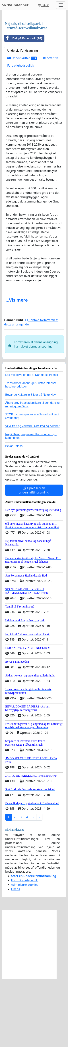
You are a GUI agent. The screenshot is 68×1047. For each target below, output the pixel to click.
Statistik (50, 126)
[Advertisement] (34, 50)
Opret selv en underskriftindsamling (34, 558)
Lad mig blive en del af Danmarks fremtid (31, 443)
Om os (15, 957)
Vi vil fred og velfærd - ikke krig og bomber (32, 494)
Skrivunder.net (15, 5)
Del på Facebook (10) (23, 106)
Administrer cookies (24, 953)
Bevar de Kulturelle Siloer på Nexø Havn (31, 463)
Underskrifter (22, 126)
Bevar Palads (13, 514)
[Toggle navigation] (61, 5)
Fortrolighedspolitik (20, 134)
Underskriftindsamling (22, 119)
